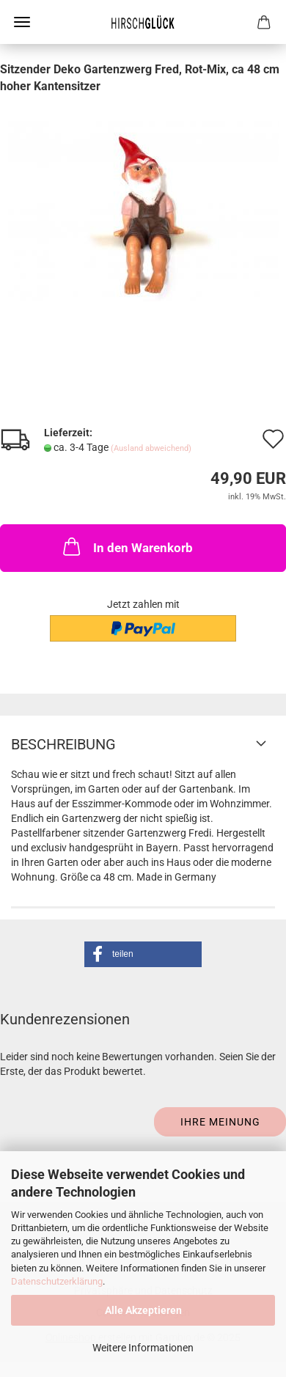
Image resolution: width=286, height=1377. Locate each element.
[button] (143, 954)
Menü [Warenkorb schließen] (22, 22)
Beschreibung (63, 744)
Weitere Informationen (143, 1348)
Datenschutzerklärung (57, 1281)
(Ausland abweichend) (151, 448)
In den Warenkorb (126, 546)
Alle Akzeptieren (143, 1310)
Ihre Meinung (220, 1122)
